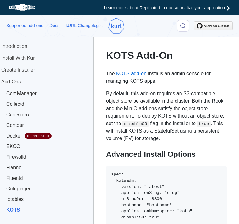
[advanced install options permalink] (103, 153)
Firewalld (16, 157)
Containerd (18, 114)
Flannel (14, 167)
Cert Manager (21, 93)
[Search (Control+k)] (183, 26)
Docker (29, 136)
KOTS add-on (131, 73)
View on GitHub (213, 26)
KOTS (13, 209)
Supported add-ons (24, 25)
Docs (54, 25)
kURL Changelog (82, 25)
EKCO (13, 146)
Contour (15, 125)
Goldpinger (18, 188)
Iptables (15, 199)
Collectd (15, 104)
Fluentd (14, 178)
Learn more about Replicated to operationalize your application (167, 7)
